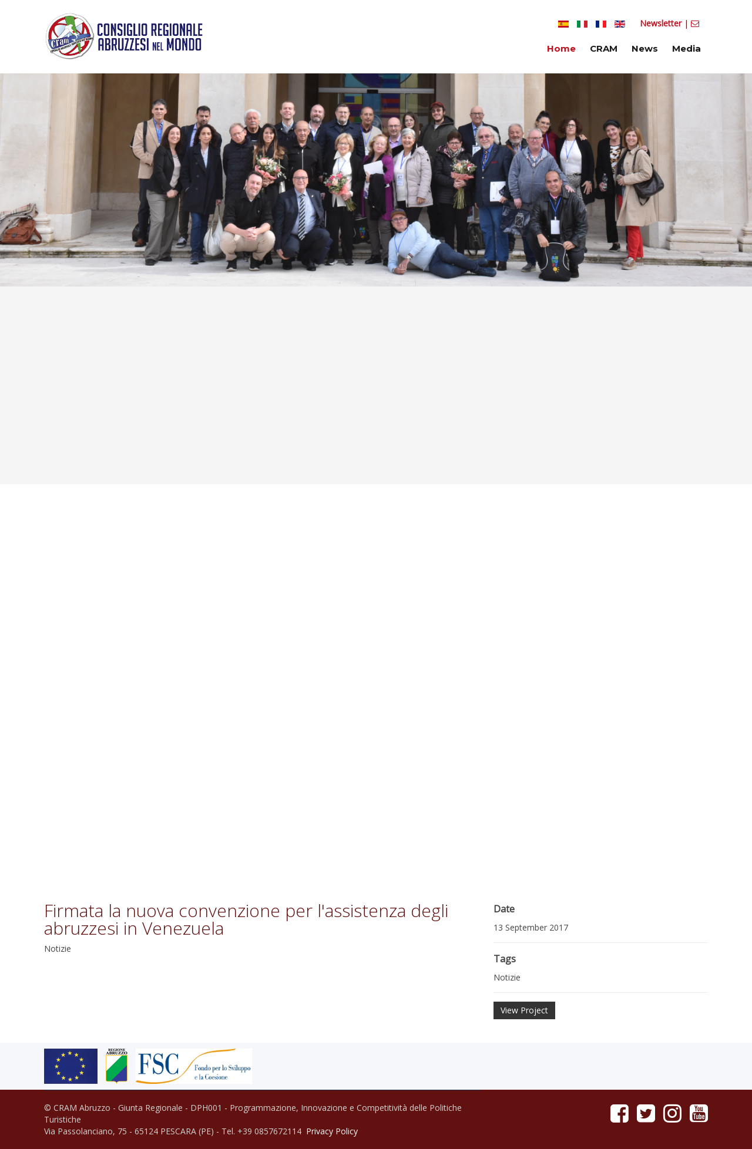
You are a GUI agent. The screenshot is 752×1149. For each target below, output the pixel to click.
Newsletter (662, 23)
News (645, 48)
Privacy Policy (332, 1131)
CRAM (603, 48)
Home (561, 48)
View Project (524, 1010)
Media (686, 48)
